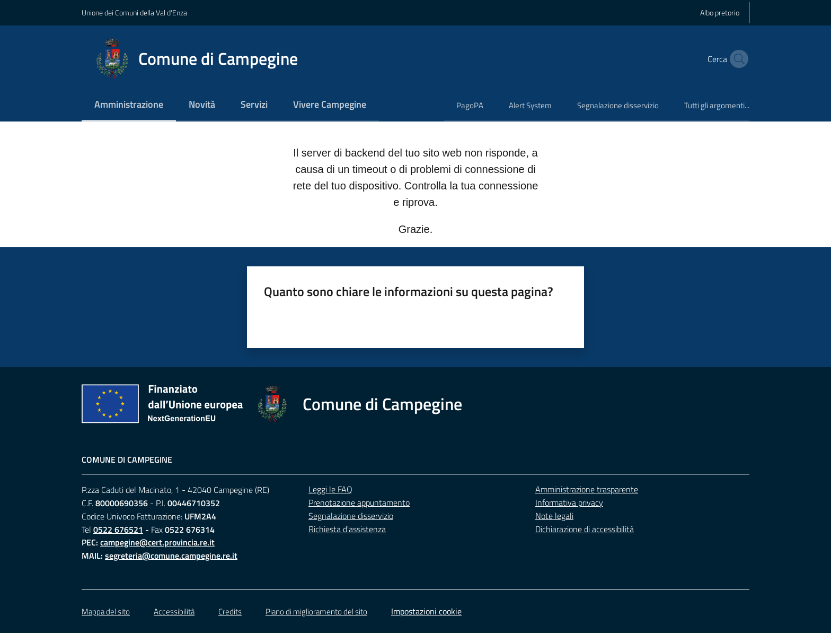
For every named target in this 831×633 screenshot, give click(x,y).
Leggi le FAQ (330, 489)
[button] (736, 59)
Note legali (554, 515)
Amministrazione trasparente (586, 489)
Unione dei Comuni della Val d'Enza (134, 12)
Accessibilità (174, 611)
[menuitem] (129, 105)
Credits (230, 611)
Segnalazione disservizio (350, 515)
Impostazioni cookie (426, 611)
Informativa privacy (569, 502)
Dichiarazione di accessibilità (584, 529)
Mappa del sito (106, 611)
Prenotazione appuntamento (359, 502)
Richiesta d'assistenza (347, 529)
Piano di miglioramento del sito (316, 611)
